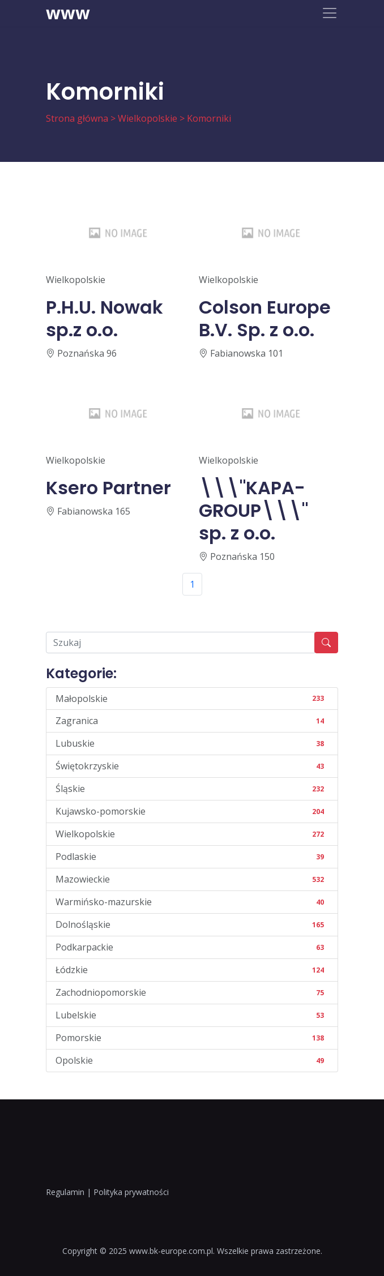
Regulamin (65, 1192)
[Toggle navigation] (329, 13)
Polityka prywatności (131, 1192)
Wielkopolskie (147, 118)
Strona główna (77, 118)
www (68, 13)
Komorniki (209, 118)
